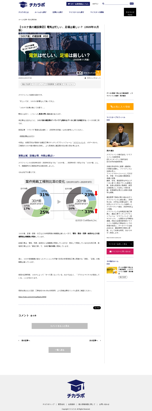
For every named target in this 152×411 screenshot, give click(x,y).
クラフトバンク (79, 142)
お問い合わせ (104, 404)
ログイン (95, 4)
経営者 (59, 84)
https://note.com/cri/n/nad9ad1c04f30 (32, 297)
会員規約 (71, 404)
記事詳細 (34, 19)
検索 (131, 3)
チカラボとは (23, 12)
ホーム (21, 19)
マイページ (130, 13)
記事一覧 (27, 19)
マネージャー (69, 84)
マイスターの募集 (97, 12)
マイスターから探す (76, 12)
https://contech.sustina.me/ (114, 237)
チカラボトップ (48, 404)
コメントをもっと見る (59, 326)
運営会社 (61, 404)
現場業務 (50, 84)
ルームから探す (41, 12)
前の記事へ (26, 340)
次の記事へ (93, 340)
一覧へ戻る (59, 350)
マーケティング (39, 84)
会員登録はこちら (79, 4)
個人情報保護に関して (86, 404)
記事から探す (58, 12)
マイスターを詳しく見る (117, 244)
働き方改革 (26, 84)
